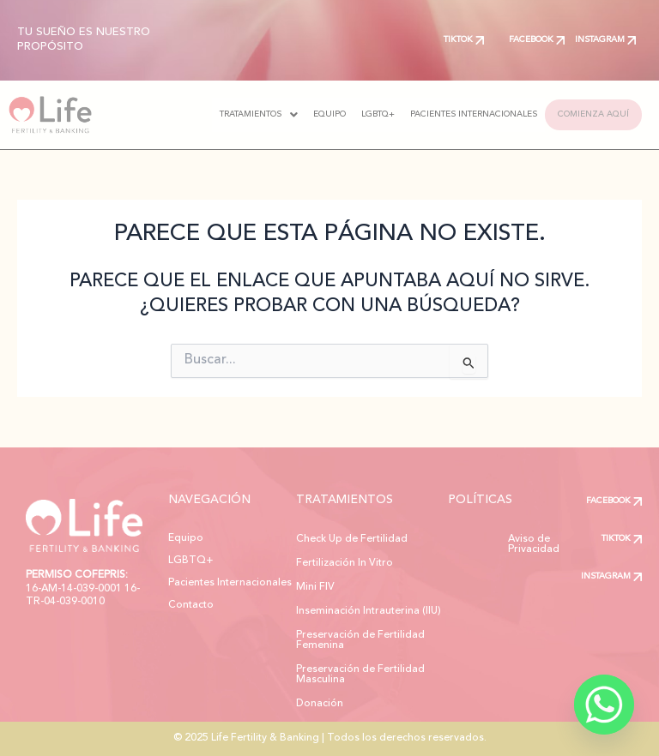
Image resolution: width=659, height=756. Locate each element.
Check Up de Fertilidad (352, 539)
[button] (240, 115)
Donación (319, 704)
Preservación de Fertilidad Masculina (360, 674)
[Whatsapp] (604, 705)
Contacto (191, 605)
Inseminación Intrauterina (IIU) (368, 611)
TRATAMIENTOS (240, 115)
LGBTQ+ (359, 114)
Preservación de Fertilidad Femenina (360, 640)
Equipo (185, 538)
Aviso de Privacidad (508, 539)
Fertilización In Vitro (344, 563)
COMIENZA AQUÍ (584, 114)
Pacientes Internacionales (230, 583)
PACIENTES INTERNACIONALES (454, 114)
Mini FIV (315, 587)
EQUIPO (310, 114)
